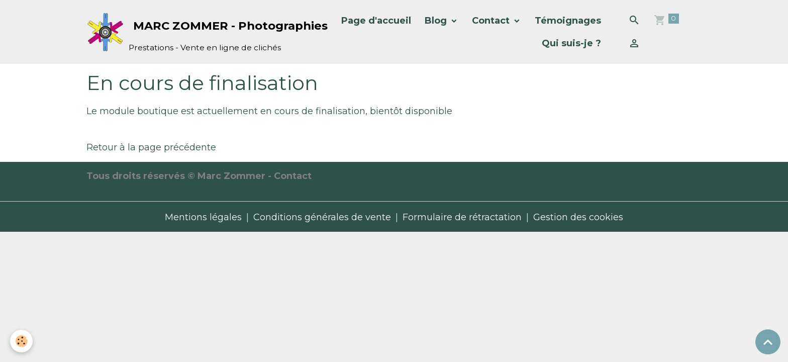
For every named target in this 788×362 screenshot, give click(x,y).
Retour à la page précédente (151, 147)
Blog (437, 20)
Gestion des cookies (578, 217)
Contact (492, 20)
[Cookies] (21, 341)
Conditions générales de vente (322, 217)
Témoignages (568, 20)
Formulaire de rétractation (462, 217)
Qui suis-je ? (571, 43)
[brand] (193, 32)
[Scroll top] (767, 341)
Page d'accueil (376, 20)
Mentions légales (203, 217)
